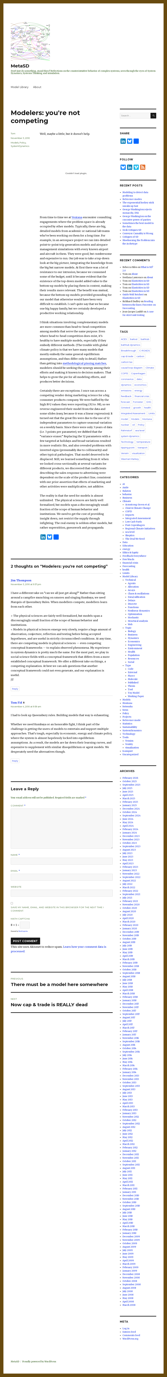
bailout (133, 339)
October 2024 (129, 812)
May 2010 (127, 1219)
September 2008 (131, 1284)
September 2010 (131, 1205)
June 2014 (127, 1058)
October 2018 (129, 969)
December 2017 (130, 1003)
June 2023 (127, 856)
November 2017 (130, 1007)
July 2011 (127, 1171)
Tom (13, 133)
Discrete (132, 604)
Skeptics (129, 535)
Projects (126, 716)
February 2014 (130, 1069)
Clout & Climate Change (138, 508)
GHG (148, 402)
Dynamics (133, 638)
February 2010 (130, 1229)
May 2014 (127, 1062)
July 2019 (127, 945)
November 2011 (130, 1157)
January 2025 (129, 805)
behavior (127, 494)
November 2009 (131, 1240)
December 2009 (131, 1236)
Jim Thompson (21, 580)
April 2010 (127, 1223)
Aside (125, 487)
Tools (125, 737)
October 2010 (129, 1202)
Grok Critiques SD (131, 230)
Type (128, 665)
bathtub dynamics (130, 345)
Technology (127, 442)
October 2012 (129, 1120)
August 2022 (129, 880)
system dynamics (130, 436)
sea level (139, 430)
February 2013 (130, 1110)
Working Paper (136, 696)
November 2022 (130, 873)
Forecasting (128, 566)
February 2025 (130, 802)
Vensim (125, 453)
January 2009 (129, 1270)
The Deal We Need (135, 539)
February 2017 (129, 1031)
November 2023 (130, 839)
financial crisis (142, 396)
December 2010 (130, 1195)
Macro (131, 675)
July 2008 (127, 1291)
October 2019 (129, 938)
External (132, 672)
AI (123, 484)
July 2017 (127, 1021)
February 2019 (129, 962)
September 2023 (131, 846)
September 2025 (131, 784)
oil (133, 424)
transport (142, 447)
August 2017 (128, 1017)
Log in (125, 1328)
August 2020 (129, 911)
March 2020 (128, 921)
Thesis (131, 686)
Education (127, 545)
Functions (133, 607)
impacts (129, 515)
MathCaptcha (23, 931)
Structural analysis (138, 621)
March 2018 (128, 993)
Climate (150, 367)
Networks (127, 706)
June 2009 (127, 1253)
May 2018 (127, 986)
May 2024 (127, 822)
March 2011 (128, 1185)
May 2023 (127, 860)
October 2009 (129, 1243)
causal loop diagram (131, 367)
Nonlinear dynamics (139, 610)
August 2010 (128, 1209)
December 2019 (130, 932)
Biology (132, 631)
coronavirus (127, 379)
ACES (124, 339)
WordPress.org (130, 1338)
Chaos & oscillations (138, 593)
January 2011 (129, 1192)
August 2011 (128, 1168)
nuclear (125, 424)
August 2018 (128, 976)
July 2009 (127, 1250)
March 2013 (128, 1106)
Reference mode (131, 720)
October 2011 (129, 1161)
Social (131, 662)
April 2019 (127, 956)
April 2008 (128, 1301)
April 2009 (128, 1260)
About (37, 87)
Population (134, 655)
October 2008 (129, 1281)
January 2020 (129, 928)
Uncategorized (130, 754)
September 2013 (131, 1086)
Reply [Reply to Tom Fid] (15, 760)
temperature (143, 442)
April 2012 (127, 1140)
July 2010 (127, 1212)
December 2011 (130, 1154)
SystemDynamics (20, 146)
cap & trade (127, 356)
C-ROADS (144, 350)
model (124, 419)
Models (15, 142)
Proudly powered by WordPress (39, 1361)
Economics (134, 641)
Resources (133, 658)
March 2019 (128, 959)
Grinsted (125, 407)
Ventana (77, 217)
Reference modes (132, 199)
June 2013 (127, 1096)
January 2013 (129, 1113)
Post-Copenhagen (135, 525)
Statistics (127, 723)
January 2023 (129, 870)
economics (140, 384)
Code (130, 669)
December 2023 (131, 836)
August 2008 (129, 1288)
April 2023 (128, 863)
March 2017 (128, 1027)
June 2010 (127, 1216)
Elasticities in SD (140, 281)
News (125, 710)
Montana (147, 419)
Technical (130, 580)
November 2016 (130, 1038)
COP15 (124, 373)
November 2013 (130, 1079)
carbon (140, 356)
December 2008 (131, 1274)
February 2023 (130, 867)
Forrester (138, 402)
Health (131, 651)
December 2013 (130, 1075)
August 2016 (128, 1045)
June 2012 (127, 1134)
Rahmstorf (126, 430)
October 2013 (129, 1082)
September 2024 (131, 815)
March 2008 (128, 1305)
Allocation (133, 586)
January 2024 (129, 832)
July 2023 (127, 853)
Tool (130, 689)
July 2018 (127, 980)
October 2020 (129, 908)
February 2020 (130, 925)
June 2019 (127, 949)
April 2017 (127, 1024)
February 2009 (130, 1267)
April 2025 (127, 795)
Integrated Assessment (133, 413)
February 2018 (130, 997)
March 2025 (128, 798)
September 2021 (131, 894)
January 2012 (129, 1151)
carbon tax (126, 362)
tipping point (128, 447)
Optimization (135, 614)
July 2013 (127, 1092)
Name (15, 855)
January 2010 (129, 1233)
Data (125, 542)
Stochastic (133, 617)
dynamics (126, 384)
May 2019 (127, 952)
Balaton (126, 491)
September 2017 (131, 1014)
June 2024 (127, 819)
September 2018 (131, 973)
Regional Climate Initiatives (140, 528)
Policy (23, 142)
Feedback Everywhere (134, 556)
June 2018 (127, 983)
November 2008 (131, 1277)
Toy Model (133, 693)
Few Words (128, 559)
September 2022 (131, 877)
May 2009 (127, 1257)
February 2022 (130, 891)
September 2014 (131, 1051)
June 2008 (127, 1294)
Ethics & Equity (130, 552)
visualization (138, 453)
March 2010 (128, 1226)
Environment (135, 648)
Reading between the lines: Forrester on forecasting (139, 305)
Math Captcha (20, 918)
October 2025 (129, 781)
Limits (152, 413)
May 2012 (127, 1137)
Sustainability (129, 727)
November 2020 (131, 904)
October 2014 (129, 1048)
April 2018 (127, 990)
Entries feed (129, 1332)
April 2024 (128, 826)
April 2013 (127, 1103)
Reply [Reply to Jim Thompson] (15, 688)
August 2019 (128, 942)
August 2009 (129, 1246)
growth (137, 407)
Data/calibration (136, 597)
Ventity (129, 744)
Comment (18, 805)
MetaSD (20, 66)
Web (130, 624)
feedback (126, 396)
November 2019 (130, 935)
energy (138, 390)
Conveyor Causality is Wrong (137, 233)
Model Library (20, 87)
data (139, 379)
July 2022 (127, 884)
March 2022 (128, 887)
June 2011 (127, 1175)
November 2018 (130, 966)
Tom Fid (16, 702)
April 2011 (127, 1181)
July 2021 (127, 897)
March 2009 (128, 1264)
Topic (128, 627)
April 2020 (128, 918)
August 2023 (129, 849)
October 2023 (129, 843)
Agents (132, 583)
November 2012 (130, 1116)
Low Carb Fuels (133, 521)
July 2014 (127, 1055)
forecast (125, 402)
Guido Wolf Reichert (133, 294)
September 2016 (131, 1041)
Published (133, 682)
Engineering (135, 645)
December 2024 (131, 808)
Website (16, 886)
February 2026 (130, 778)
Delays (131, 600)
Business (127, 497)
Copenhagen (138, 373)
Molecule (133, 679)
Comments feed (131, 1335)
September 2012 (131, 1123)
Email (15, 870)
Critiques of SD (130, 237)
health (147, 407)
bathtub (145, 339)
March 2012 (128, 1144)
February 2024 (130, 829)
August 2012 (128, 1127)
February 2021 (130, 901)
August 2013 (128, 1089)
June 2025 (127, 791)
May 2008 (127, 1298)
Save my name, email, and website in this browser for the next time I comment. (57, 909)
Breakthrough (128, 350)
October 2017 (129, 1010)
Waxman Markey (130, 459)
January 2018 (129, 1000)
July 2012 (127, 1130)
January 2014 (129, 1072)
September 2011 (131, 1164)
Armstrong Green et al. (137, 504)
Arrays (131, 590)
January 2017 (129, 1034)
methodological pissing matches (84, 363)
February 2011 (129, 1188)
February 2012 (130, 1147)
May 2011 (127, 1178)
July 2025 (127, 788)
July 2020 (127, 914)
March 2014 (128, 1065)
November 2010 (130, 1199)
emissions (126, 390)
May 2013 (127, 1099)
